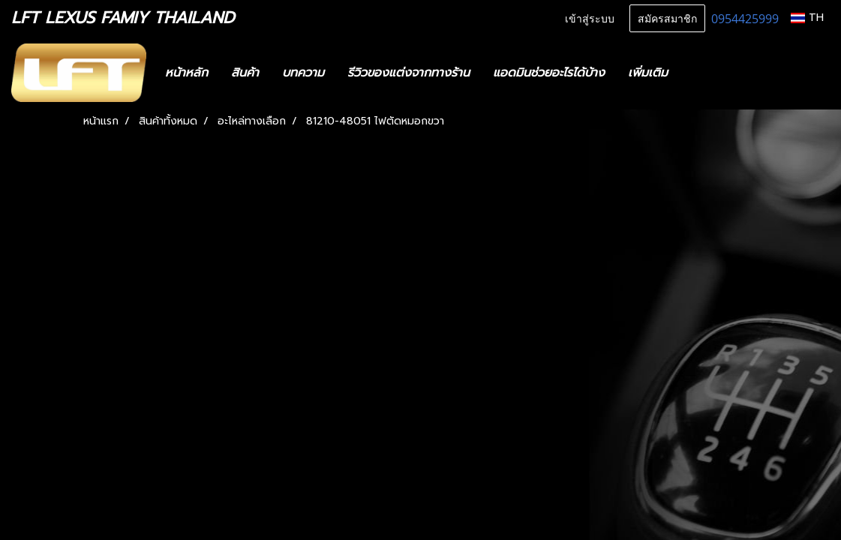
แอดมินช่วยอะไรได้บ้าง (549, 73)
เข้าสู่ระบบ (589, 18)
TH (807, 18)
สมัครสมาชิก (667, 18)
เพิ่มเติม (648, 73)
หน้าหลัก (186, 73)
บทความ (303, 73)
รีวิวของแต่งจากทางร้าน (408, 73)
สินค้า (245, 73)
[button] (701, 73)
